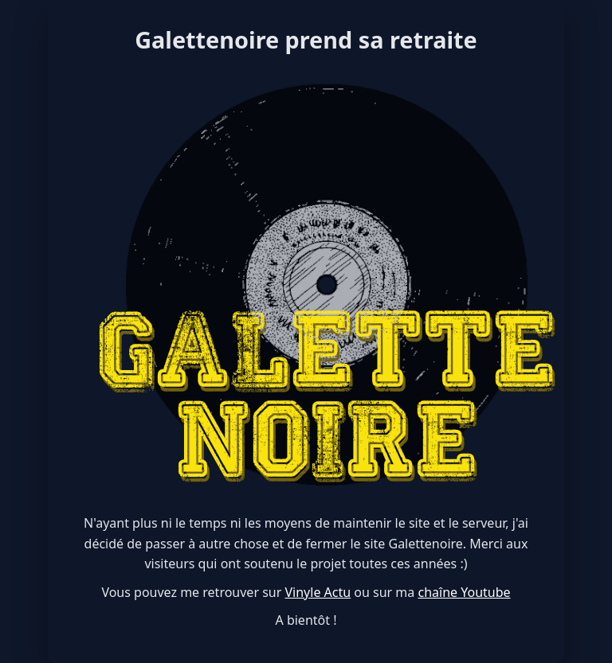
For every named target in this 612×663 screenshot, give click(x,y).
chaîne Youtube (464, 592)
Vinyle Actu (318, 592)
